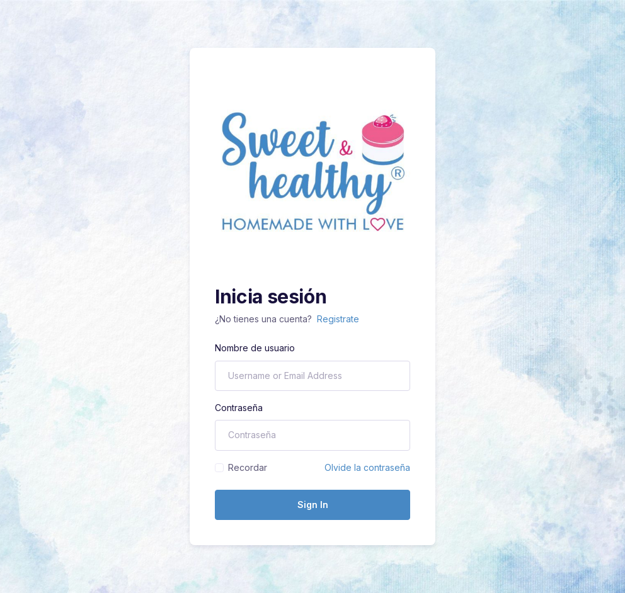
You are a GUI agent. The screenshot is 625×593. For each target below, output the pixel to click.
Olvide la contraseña (367, 467)
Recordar (247, 467)
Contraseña (239, 407)
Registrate (338, 318)
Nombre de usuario (255, 347)
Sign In (312, 504)
